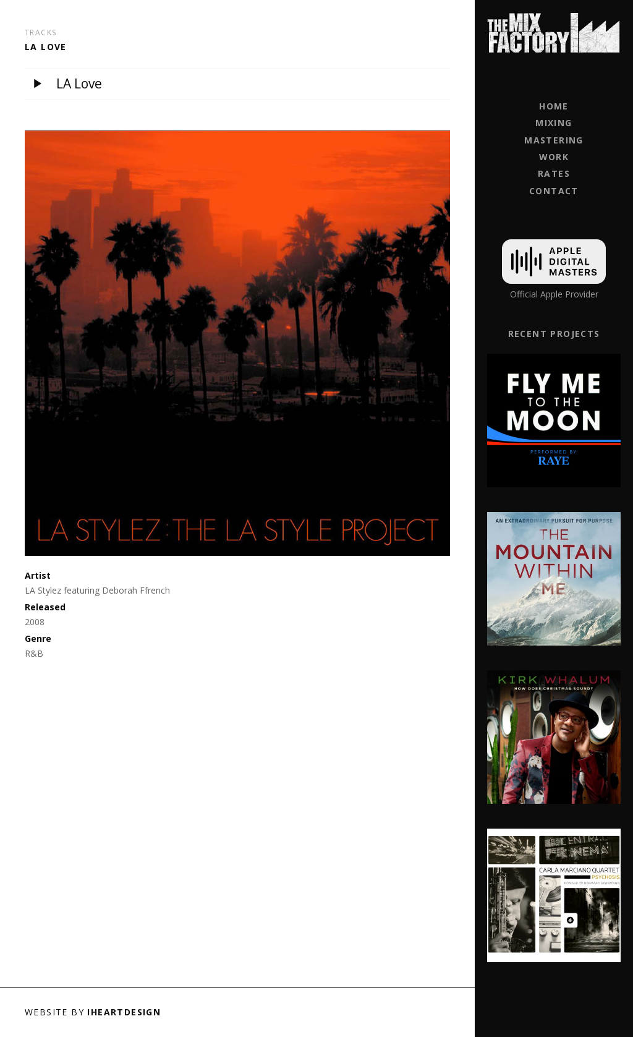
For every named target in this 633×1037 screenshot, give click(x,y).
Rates (554, 173)
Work (554, 157)
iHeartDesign (124, 1012)
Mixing (553, 123)
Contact (554, 191)
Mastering (554, 140)
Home (554, 106)
